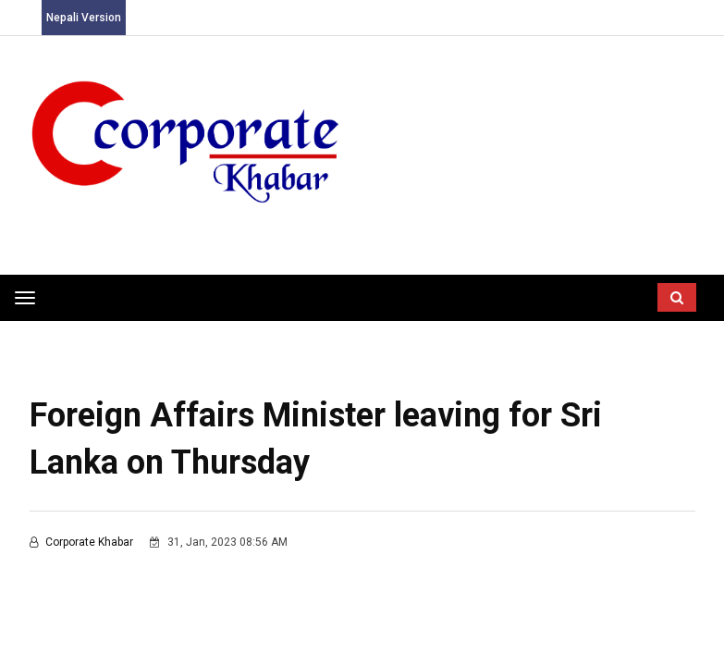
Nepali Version (83, 17)
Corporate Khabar (83, 542)
